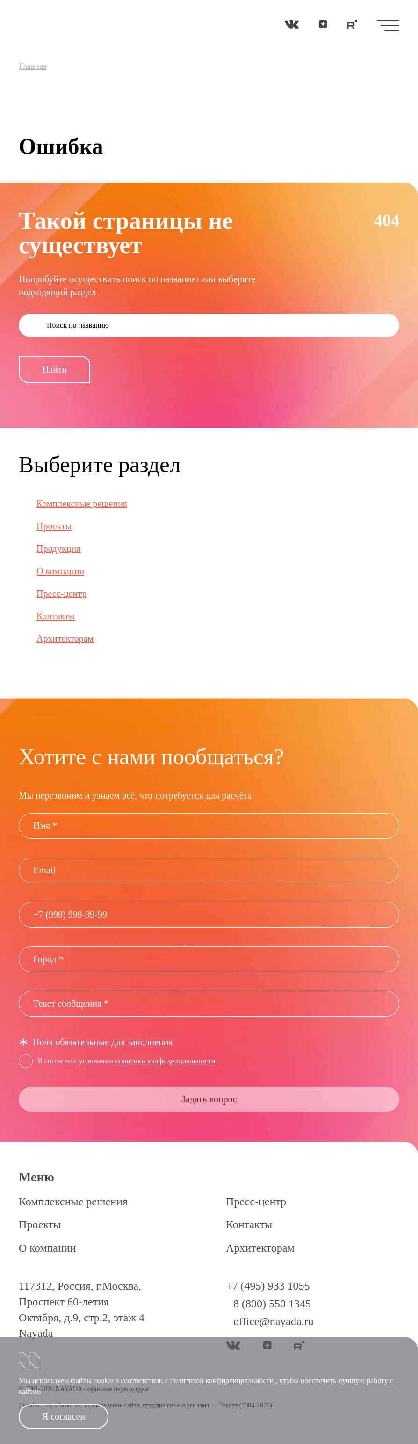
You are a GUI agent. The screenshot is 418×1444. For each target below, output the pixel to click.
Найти (54, 369)
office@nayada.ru (273, 1321)
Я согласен (63, 1416)
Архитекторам (65, 638)
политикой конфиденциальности (222, 1381)
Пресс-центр (61, 593)
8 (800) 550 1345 (272, 1303)
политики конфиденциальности (165, 1061)
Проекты (54, 526)
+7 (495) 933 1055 (268, 1286)
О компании (60, 571)
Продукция (58, 548)
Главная (33, 66)
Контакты (55, 616)
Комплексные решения (81, 503)
